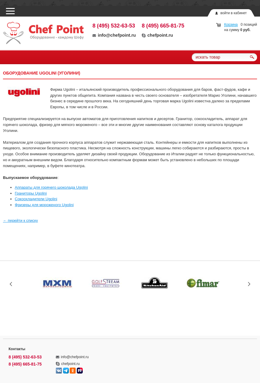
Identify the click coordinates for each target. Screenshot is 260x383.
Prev (11, 284)
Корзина (231, 24)
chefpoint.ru (157, 35)
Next (249, 284)
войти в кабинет (233, 13)
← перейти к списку (20, 220)
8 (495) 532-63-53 (113, 26)
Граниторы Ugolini (31, 193)
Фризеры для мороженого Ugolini (44, 205)
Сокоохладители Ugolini (36, 199)
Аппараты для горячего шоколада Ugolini (51, 187)
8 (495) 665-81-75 (163, 26)
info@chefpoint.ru (114, 35)
